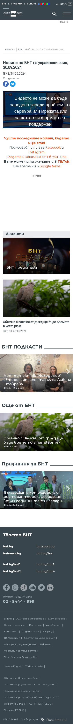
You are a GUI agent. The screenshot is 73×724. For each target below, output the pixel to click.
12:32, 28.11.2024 (15, 504)
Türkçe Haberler (34, 666)
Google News (50, 166)
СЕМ (32, 703)
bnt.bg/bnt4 (46, 571)
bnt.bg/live (45, 553)
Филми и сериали (15, 625)
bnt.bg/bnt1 (11, 564)
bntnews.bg (12, 553)
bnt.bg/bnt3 (46, 564)
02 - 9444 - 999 (18, 601)
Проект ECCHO (14, 710)
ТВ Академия (12, 637)
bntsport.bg (46, 546)
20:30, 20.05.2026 (15, 330)
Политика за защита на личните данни (29, 684)
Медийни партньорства (20, 650)
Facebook (53, 147)
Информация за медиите (20, 644)
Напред (47, 631)
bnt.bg (8, 546)
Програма (35, 625)
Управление (53, 625)
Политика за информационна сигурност (30, 697)
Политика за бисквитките (22, 690)
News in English (13, 666)
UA (20, 49)
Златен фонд (56, 618)
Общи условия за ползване (21, 678)
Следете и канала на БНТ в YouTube (36, 157)
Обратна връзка (15, 703)
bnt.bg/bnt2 (12, 571)
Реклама (63, 21)
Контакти (11, 631)
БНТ (4, 4)
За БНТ (8, 618)
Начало (10, 49)
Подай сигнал (30, 631)
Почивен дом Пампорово (20, 657)
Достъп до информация (39, 637)
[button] (68, 371)
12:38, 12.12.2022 (15, 387)
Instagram (36, 152)
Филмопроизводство (30, 618)
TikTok (63, 161)
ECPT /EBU (44, 703)
